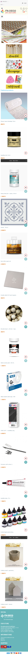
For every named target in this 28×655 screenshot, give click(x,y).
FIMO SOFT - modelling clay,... (8, 430)
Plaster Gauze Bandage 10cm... (8, 121)
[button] (21, 9)
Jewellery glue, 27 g (5, 498)
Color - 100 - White (13, 537)
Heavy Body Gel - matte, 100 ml (8, 193)
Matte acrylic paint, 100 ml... (7, 362)
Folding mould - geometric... (7, 570)
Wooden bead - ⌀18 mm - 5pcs (8, 328)
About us (3, 640)
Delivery (2, 638)
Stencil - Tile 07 (4, 227)
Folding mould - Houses (6, 604)
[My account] (24, 3)
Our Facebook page (8, 619)
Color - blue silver (13, 160)
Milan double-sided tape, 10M (8, 396)
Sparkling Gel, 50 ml (5, 155)
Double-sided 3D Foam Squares (8, 295)
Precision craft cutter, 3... (7, 464)
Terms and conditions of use (7, 637)
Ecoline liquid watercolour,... (7, 532)
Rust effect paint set (6, 261)
